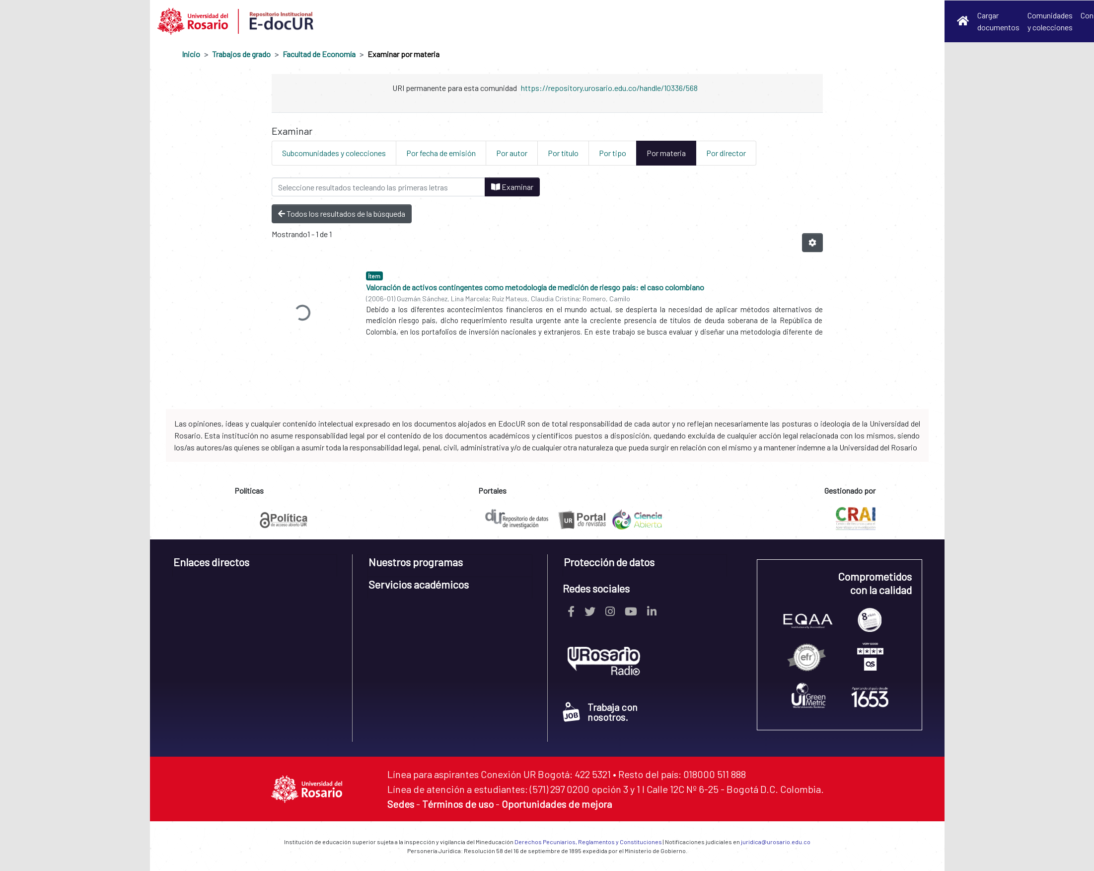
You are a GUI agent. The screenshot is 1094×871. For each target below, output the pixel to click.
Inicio (191, 54)
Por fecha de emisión (441, 153)
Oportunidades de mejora (557, 804)
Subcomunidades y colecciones (334, 153)
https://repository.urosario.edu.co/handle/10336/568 (609, 87)
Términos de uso (458, 804)
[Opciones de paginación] (812, 242)
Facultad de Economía (319, 54)
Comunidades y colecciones (1050, 21)
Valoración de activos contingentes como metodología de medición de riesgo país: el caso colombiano (535, 287)
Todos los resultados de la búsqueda (341, 213)
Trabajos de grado (241, 54)
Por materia (666, 153)
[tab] (255, 565)
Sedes (400, 804)
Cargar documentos (998, 21)
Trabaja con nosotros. (600, 712)
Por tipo (612, 153)
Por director (726, 153)
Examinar (512, 186)
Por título (563, 153)
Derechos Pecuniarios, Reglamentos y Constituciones (588, 841)
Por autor (511, 153)
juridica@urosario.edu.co (775, 841)
